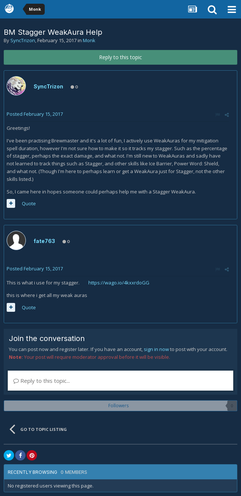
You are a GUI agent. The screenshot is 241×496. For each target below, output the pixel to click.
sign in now (156, 349)
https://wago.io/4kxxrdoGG (118, 282)
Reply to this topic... (41, 380)
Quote (29, 203)
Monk (89, 40)
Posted (35, 114)
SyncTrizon (22, 40)
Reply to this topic (120, 57)
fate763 (44, 241)
